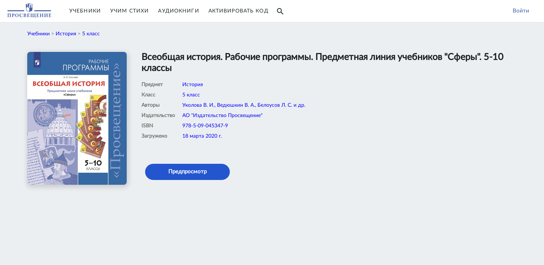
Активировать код (238, 11)
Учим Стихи (129, 11)
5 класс (91, 33)
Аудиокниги (178, 11)
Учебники (85, 11)
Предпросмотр (187, 171)
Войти (521, 11)
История (66, 33)
